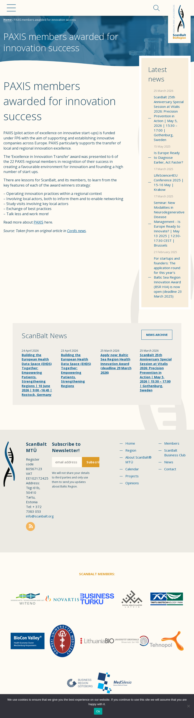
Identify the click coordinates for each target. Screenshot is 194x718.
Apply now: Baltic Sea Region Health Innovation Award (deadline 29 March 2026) (116, 364)
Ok (98, 711)
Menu (11, 7)
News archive (157, 335)
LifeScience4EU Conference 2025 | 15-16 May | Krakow (169, 182)
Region (130, 450)
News (168, 462)
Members (171, 443)
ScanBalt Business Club (175, 452)
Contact (170, 469)
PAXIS (38, 222)
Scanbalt (179, 21)
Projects (132, 476)
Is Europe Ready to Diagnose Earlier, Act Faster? (168, 157)
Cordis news (76, 230)
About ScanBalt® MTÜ (138, 459)
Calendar (132, 469)
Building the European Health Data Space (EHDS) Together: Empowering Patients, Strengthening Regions (76, 370)
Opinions (132, 483)
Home (7, 20)
